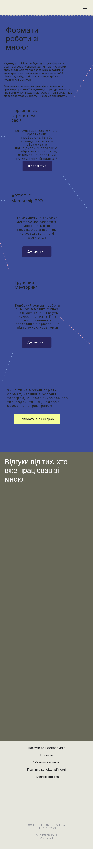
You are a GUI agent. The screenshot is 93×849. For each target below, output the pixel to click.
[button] (37, 166)
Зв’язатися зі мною (46, 762)
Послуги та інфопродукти (46, 748)
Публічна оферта (46, 777)
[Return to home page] (11, 7)
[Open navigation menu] (85, 7)
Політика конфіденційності (46, 769)
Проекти (46, 755)
